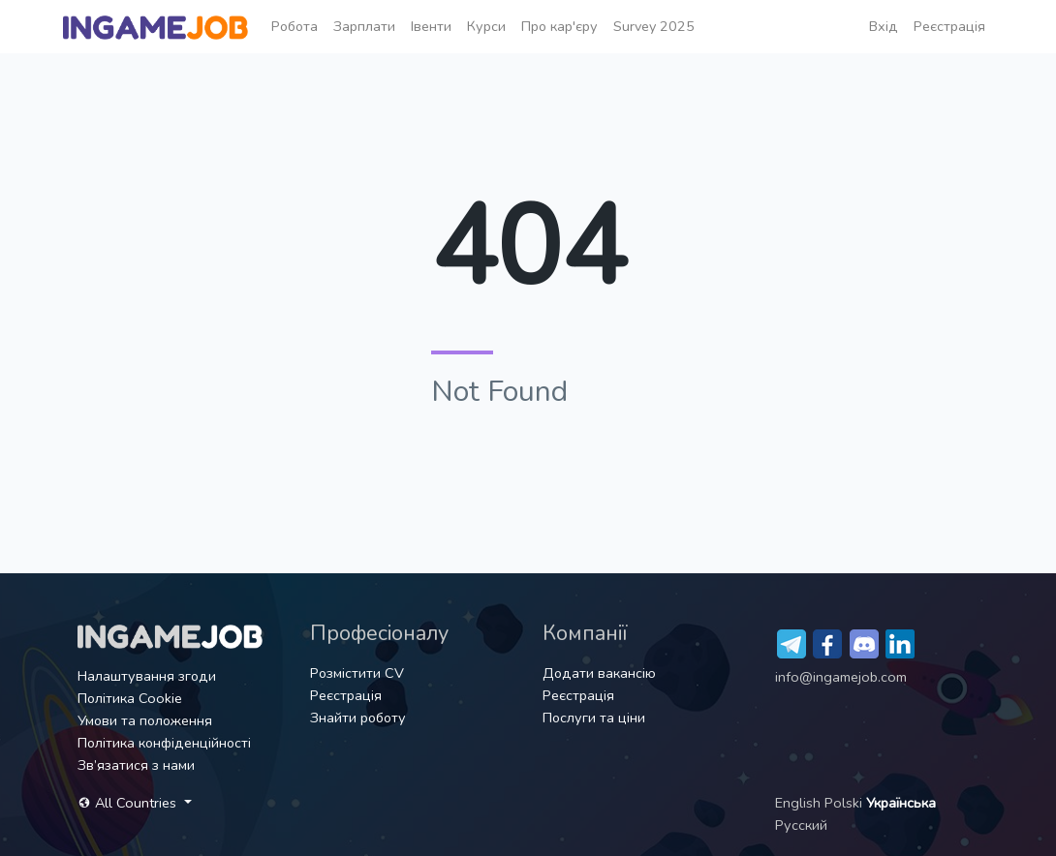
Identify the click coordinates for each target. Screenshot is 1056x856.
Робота (294, 26)
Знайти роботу (358, 717)
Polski (845, 802)
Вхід (883, 26)
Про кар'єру (559, 26)
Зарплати (364, 26)
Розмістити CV (357, 673)
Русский (801, 825)
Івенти (431, 26)
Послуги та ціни (594, 717)
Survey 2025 (654, 26)
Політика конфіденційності (164, 742)
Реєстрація (949, 26)
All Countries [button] (129, 802)
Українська (901, 802)
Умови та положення (145, 720)
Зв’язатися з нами (136, 765)
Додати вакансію (599, 673)
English (799, 802)
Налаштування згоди (147, 676)
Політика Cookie (130, 698)
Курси (486, 26)
